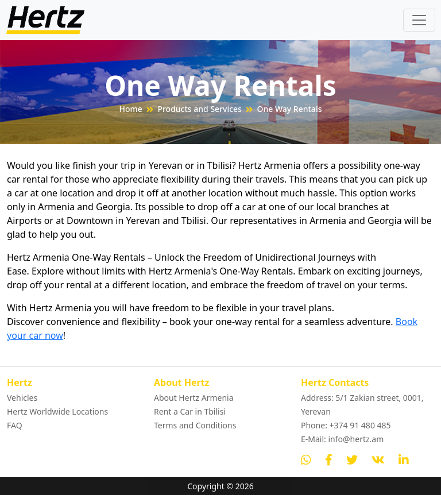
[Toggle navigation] (419, 20)
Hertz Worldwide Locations (57, 411)
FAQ (14, 425)
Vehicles (22, 397)
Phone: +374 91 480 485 (346, 425)
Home (130, 108)
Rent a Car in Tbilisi (190, 411)
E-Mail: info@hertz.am (342, 439)
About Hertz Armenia (194, 397)
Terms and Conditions (195, 425)
